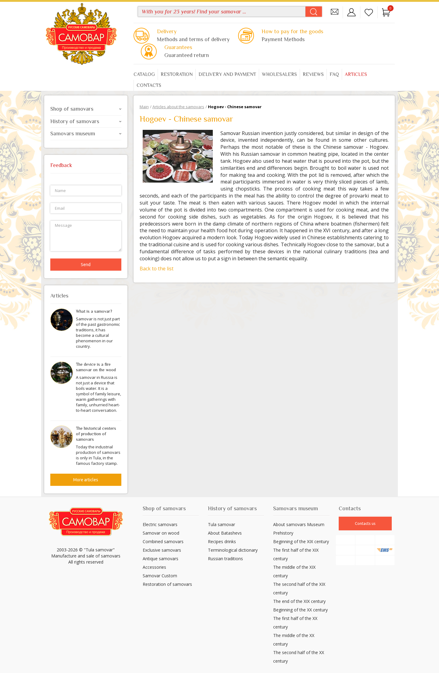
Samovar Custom (160, 576)
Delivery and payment (227, 74)
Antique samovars (160, 558)
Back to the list (156, 268)
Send (86, 264)
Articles (356, 74)
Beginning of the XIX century (301, 541)
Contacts (149, 85)
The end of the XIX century (299, 601)
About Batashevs (225, 533)
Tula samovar (221, 524)
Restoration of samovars (167, 584)
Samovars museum (85, 133)
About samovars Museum (298, 524)
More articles (85, 479)
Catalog (144, 74)
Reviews (313, 74)
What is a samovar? (94, 311)
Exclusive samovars (162, 550)
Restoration (177, 74)
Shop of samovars (85, 109)
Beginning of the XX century (300, 610)
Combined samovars (163, 541)
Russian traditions (225, 558)
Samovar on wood (161, 533)
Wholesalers (279, 74)
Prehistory (283, 533)
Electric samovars (160, 524)
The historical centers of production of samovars (96, 434)
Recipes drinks (222, 541)
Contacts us (365, 523)
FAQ (334, 74)
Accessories (154, 567)
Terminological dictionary (233, 550)
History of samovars (85, 121)
